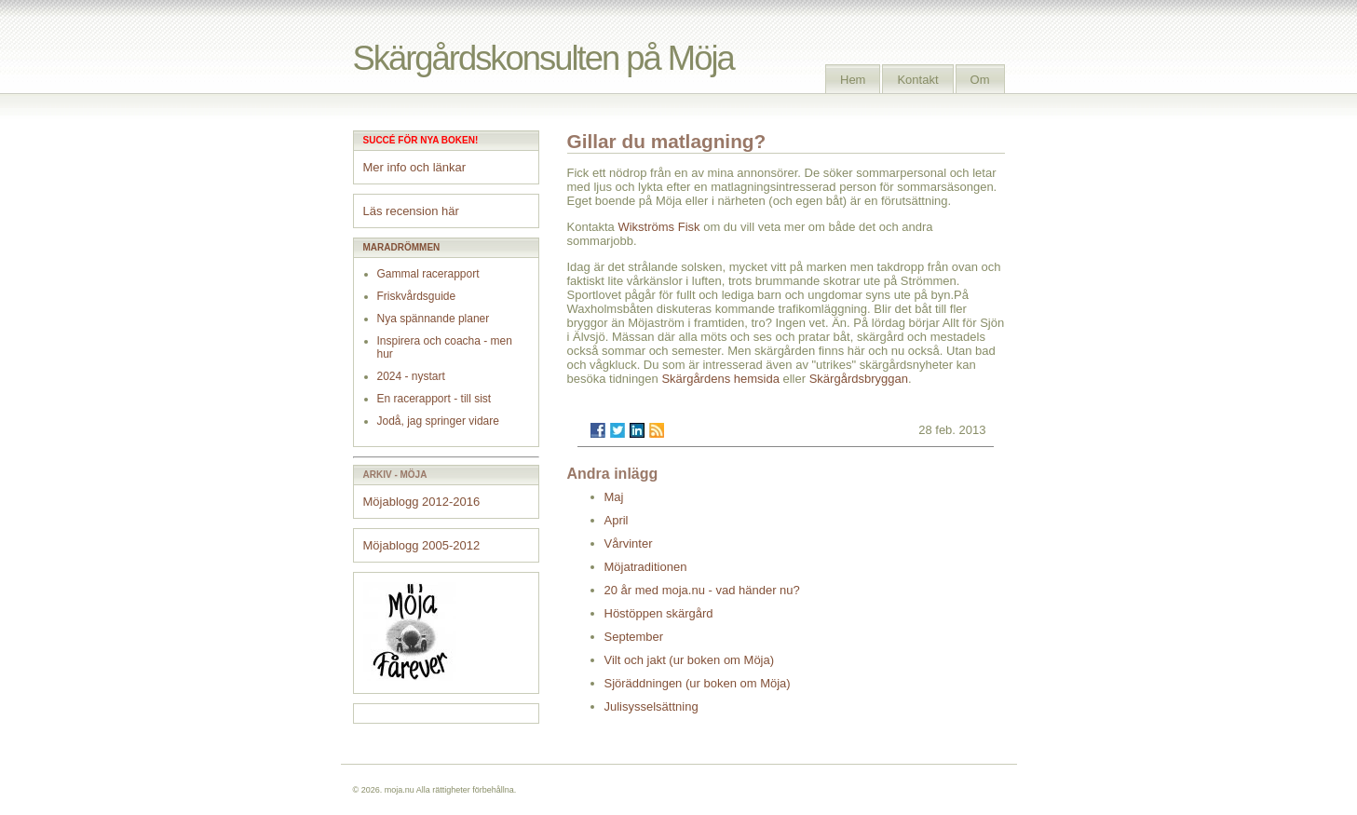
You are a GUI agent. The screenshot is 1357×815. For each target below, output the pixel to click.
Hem (852, 80)
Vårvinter (628, 543)
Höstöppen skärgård (658, 613)
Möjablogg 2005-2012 (422, 545)
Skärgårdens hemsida (720, 379)
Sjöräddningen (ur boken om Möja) (697, 683)
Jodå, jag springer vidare (438, 421)
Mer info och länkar (415, 167)
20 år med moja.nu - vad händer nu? (702, 590)
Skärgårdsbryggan (858, 379)
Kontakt (917, 80)
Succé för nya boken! (421, 140)
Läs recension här (411, 211)
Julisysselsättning (651, 706)
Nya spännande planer (433, 318)
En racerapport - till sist (434, 398)
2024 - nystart (411, 376)
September (634, 637)
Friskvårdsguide (416, 296)
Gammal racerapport (428, 273)
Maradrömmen (402, 247)
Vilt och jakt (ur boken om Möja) (689, 660)
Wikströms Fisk (658, 227)
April (616, 520)
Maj (614, 497)
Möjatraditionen (645, 567)
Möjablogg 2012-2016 (422, 502)
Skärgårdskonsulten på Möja (543, 58)
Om (980, 80)
